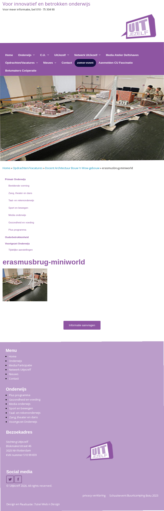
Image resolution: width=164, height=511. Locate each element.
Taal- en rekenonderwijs (21, 200)
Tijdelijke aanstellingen (21, 249)
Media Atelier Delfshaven (122, 55)
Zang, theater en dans (20, 193)
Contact (67, 62)
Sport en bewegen (18, 208)
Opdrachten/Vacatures (20, 62)
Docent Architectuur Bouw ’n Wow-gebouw (72, 168)
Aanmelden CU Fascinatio (116, 62)
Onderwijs (25, 55)
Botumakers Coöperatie (20, 70)
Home (9, 55)
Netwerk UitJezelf (85, 55)
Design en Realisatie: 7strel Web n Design (33, 504)
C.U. (43, 55)
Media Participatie (20, 365)
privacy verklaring (94, 495)
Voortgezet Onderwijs (17, 243)
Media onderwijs (17, 215)
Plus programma (17, 229)
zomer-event (85, 62)
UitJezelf (60, 55)
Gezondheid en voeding (21, 222)
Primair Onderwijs (15, 179)
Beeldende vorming (19, 185)
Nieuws (48, 62)
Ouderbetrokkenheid (17, 237)
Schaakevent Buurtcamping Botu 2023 (133, 495)
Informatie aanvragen (82, 325)
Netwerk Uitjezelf (20, 369)
